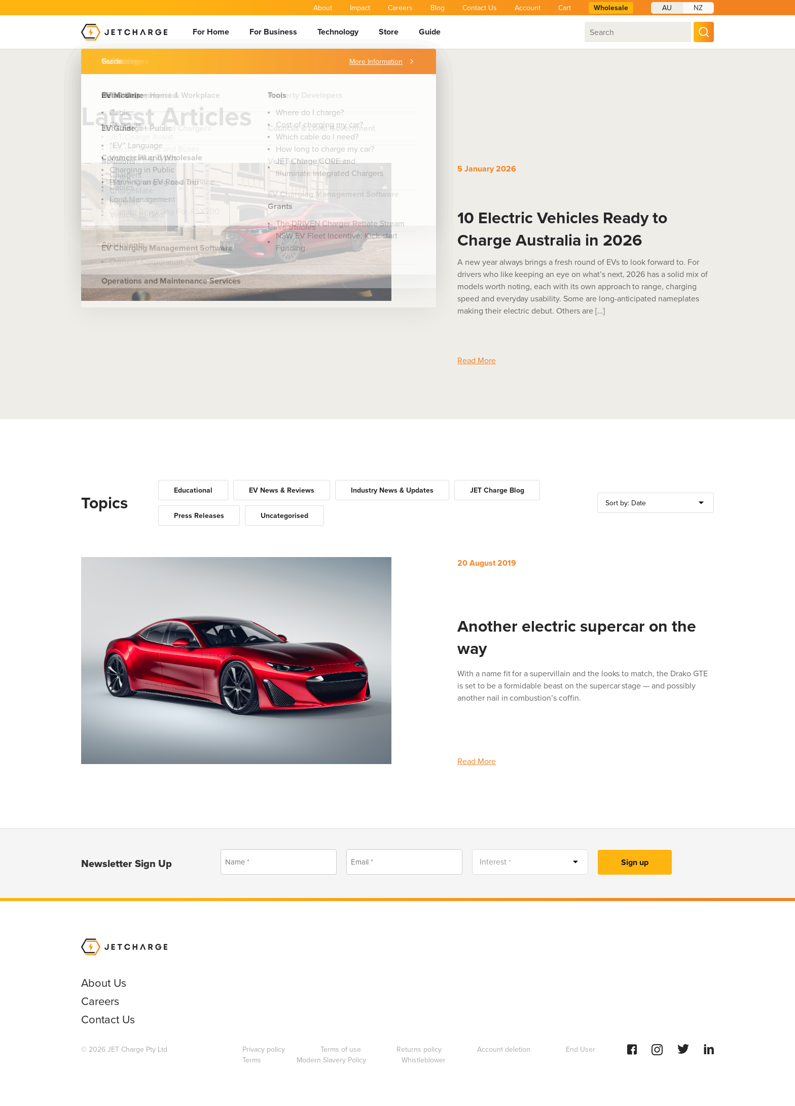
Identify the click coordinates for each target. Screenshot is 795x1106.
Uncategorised (284, 515)
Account (527, 8)
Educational (193, 490)
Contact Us (479, 8)
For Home (211, 32)
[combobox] (638, 32)
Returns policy (419, 1049)
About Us (103, 983)
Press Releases (199, 515)
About (322, 8)
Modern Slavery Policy (331, 1060)
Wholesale (611, 8)
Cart (564, 8)
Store (389, 32)
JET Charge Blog (497, 490)
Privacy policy (263, 1049)
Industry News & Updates (392, 490)
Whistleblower (424, 1060)
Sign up (634, 862)
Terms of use (340, 1049)
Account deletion (503, 1049)
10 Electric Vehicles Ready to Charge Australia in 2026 (562, 228)
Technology (337, 32)
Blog (437, 8)
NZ (698, 8)
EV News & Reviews (281, 490)
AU (667, 8)
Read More (476, 360)
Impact (360, 8)
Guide (430, 32)
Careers (400, 8)
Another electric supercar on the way (576, 637)
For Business (273, 32)
